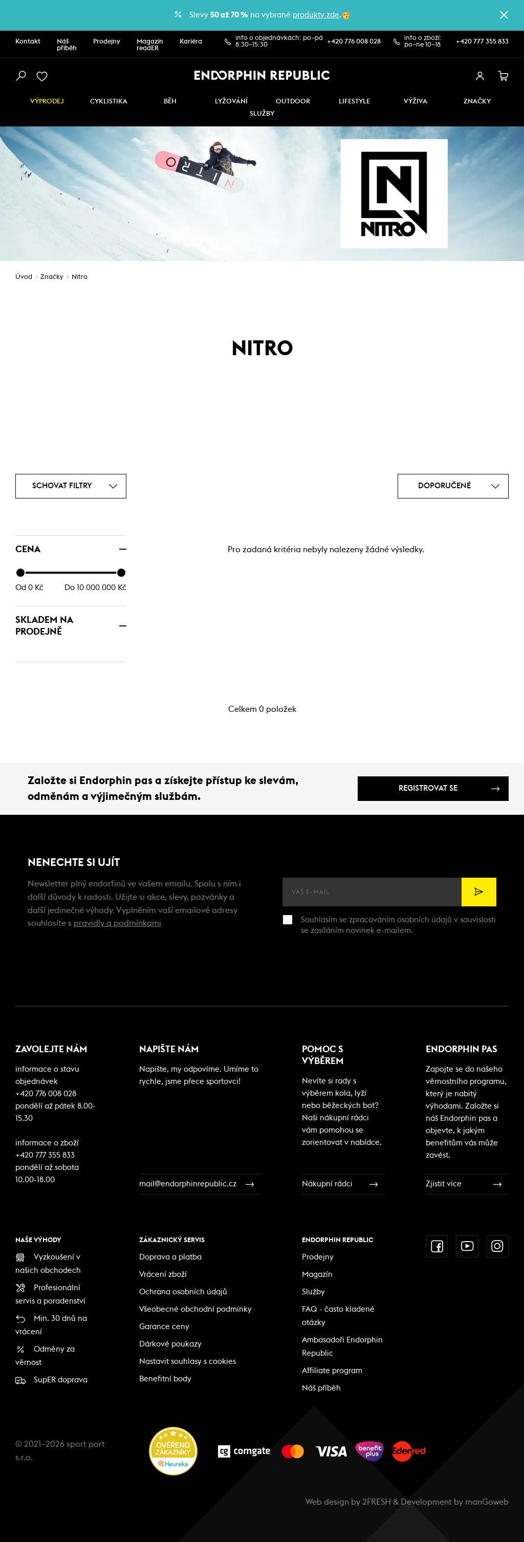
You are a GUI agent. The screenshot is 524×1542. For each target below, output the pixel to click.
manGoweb (487, 1502)
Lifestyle (354, 101)
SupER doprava (61, 1380)
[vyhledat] (20, 76)
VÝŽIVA (415, 101)
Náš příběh (67, 45)
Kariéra (191, 41)
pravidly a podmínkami (117, 923)
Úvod (23, 277)
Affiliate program (332, 1371)
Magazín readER (150, 45)
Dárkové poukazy (170, 1344)
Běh (170, 101)
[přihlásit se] (480, 76)
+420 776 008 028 (354, 41)
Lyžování (231, 101)
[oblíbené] (44, 76)
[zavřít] (504, 14)
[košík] (503, 76)
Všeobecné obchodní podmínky (195, 1309)
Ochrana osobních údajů (183, 1292)
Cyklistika (108, 101)
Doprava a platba (170, 1257)
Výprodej (47, 101)
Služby (313, 1292)
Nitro (80, 277)
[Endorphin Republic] (262, 75)
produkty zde (316, 15)
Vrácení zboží (163, 1274)
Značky (477, 101)
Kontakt (27, 41)
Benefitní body (165, 1379)
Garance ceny (164, 1327)
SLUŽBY (262, 114)
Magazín (317, 1274)
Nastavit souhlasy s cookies (187, 1361)
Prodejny (106, 41)
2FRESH (376, 1502)
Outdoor (293, 101)
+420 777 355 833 (482, 41)
